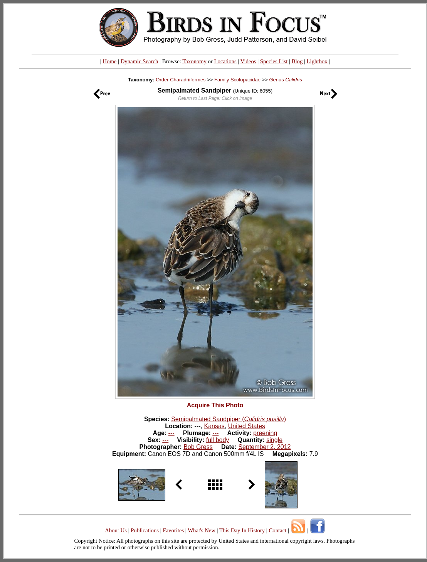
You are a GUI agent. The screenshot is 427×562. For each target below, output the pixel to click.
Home (109, 61)
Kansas (214, 426)
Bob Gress (198, 447)
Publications (145, 530)
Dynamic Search (139, 61)
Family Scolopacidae (237, 80)
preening (265, 433)
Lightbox (317, 61)
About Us (116, 530)
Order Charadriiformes (180, 80)
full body (217, 440)
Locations (225, 61)
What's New (201, 530)
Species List (274, 61)
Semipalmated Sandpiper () (228, 419)
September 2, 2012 (264, 447)
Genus (285, 80)
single (274, 440)
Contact (277, 530)
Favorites (173, 530)
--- (171, 433)
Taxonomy (194, 61)
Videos (248, 61)
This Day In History (242, 530)
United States (246, 426)
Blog (297, 61)
